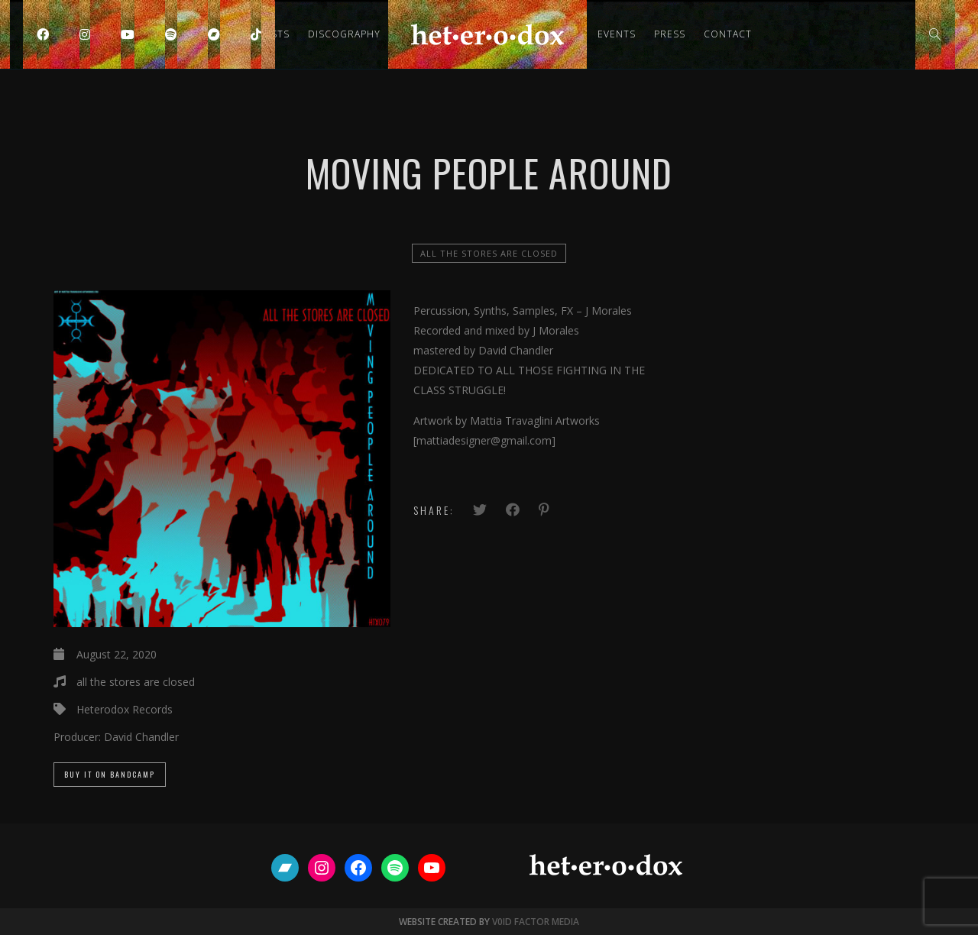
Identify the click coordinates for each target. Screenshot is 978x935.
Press (669, 34)
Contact (728, 34)
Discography (344, 34)
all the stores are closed (489, 253)
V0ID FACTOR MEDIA (535, 921)
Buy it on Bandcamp (109, 774)
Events (616, 34)
